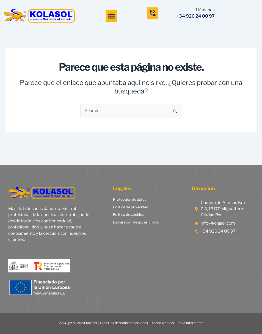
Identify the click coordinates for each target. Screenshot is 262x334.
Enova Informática (190, 323)
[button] (111, 16)
